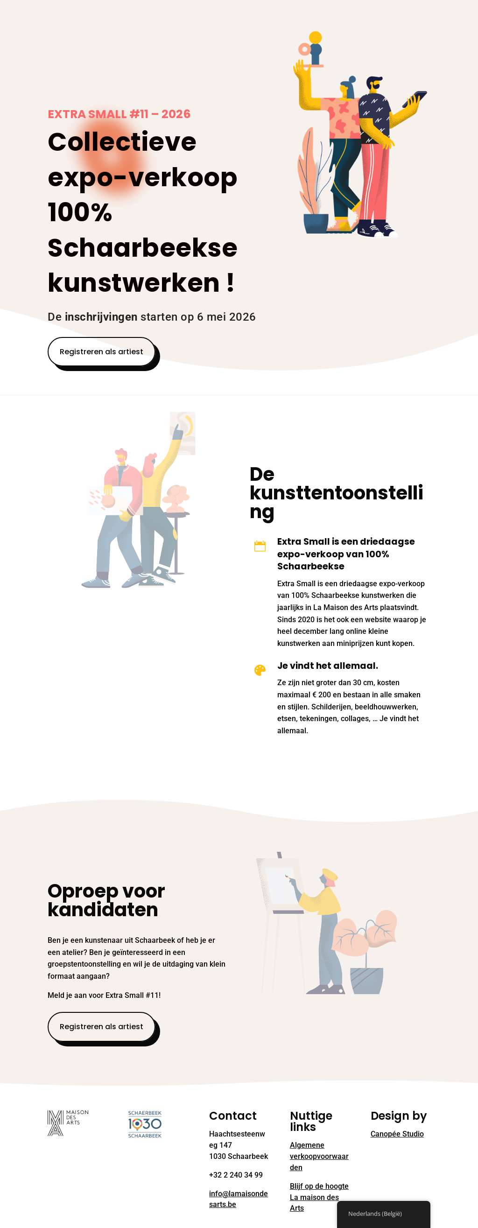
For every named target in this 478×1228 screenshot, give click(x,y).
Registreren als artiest (101, 351)
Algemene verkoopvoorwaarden (319, 1156)
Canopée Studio (397, 1134)
